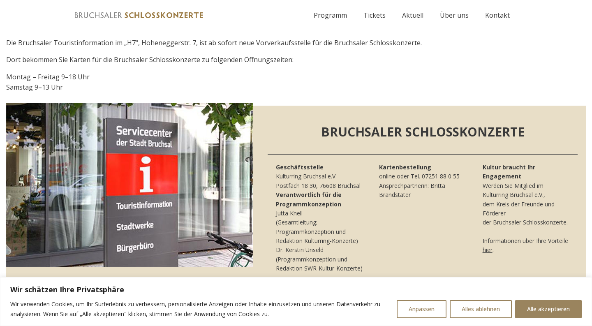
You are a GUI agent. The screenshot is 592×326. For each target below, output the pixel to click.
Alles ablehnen (481, 309)
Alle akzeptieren (548, 309)
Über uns (454, 15)
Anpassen (422, 309)
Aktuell (412, 15)
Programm (330, 15)
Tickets (374, 15)
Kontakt (497, 15)
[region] (296, 301)
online (387, 176)
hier (488, 250)
